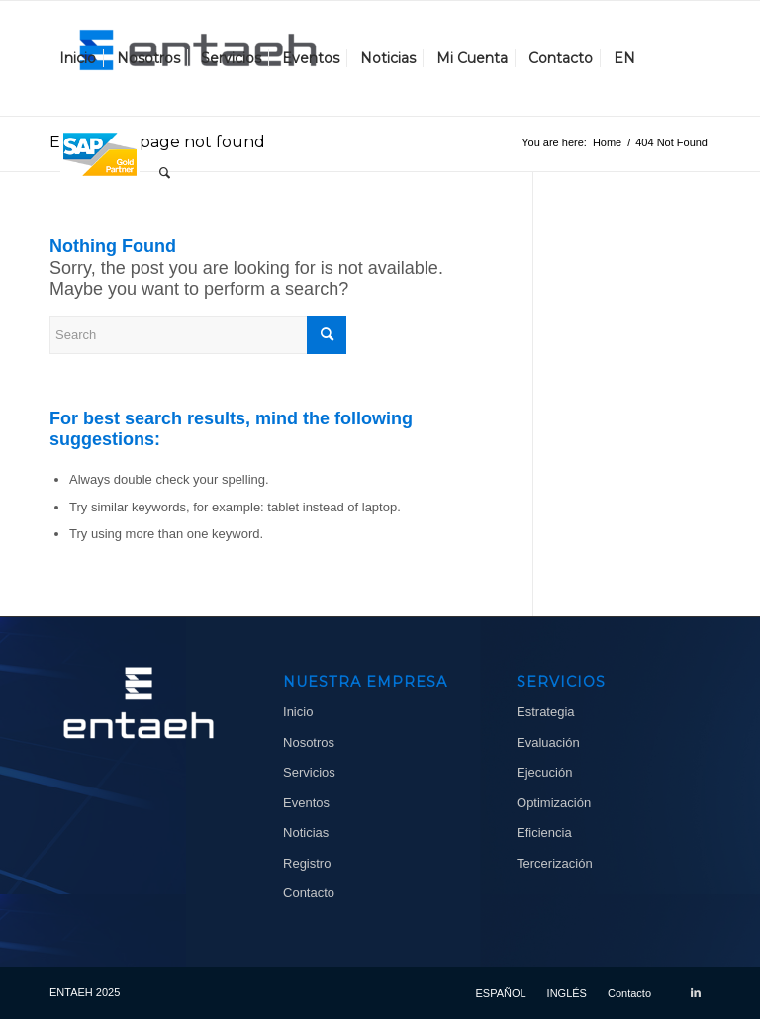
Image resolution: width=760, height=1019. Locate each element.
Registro (307, 863)
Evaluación (548, 742)
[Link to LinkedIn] (696, 992)
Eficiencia (544, 832)
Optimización (554, 802)
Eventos (306, 802)
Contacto (308, 892)
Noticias (306, 832)
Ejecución (544, 772)
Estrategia (546, 711)
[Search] (164, 173)
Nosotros (308, 742)
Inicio (298, 711)
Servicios (309, 772)
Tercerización (555, 863)
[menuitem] (77, 58)
